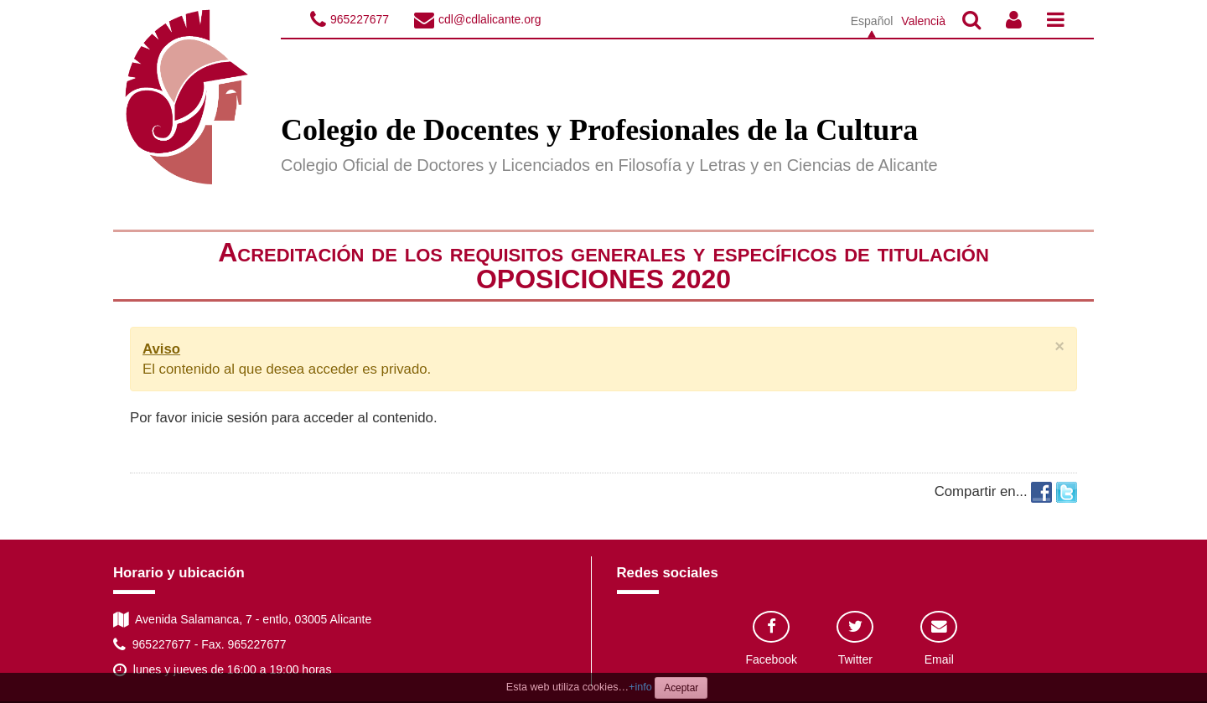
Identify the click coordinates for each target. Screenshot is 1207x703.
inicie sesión (229, 418)
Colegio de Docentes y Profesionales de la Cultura (599, 130)
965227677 (359, 19)
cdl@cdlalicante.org (489, 19)
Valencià (923, 21)
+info (640, 687)
